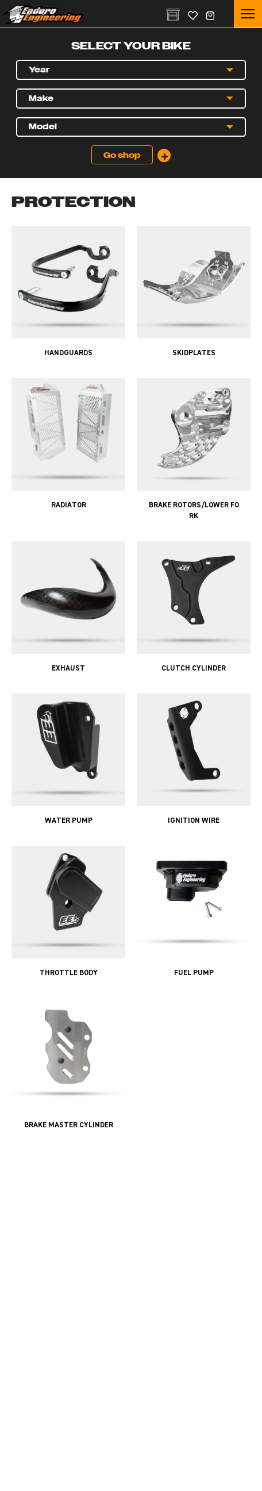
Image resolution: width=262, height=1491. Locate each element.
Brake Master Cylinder (68, 1125)
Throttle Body (69, 973)
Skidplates (193, 353)
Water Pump (69, 821)
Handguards (68, 353)
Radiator (68, 505)
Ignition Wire (193, 821)
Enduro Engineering (42, 14)
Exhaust (68, 668)
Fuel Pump (194, 973)
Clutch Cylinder (193, 668)
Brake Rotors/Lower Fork (194, 511)
